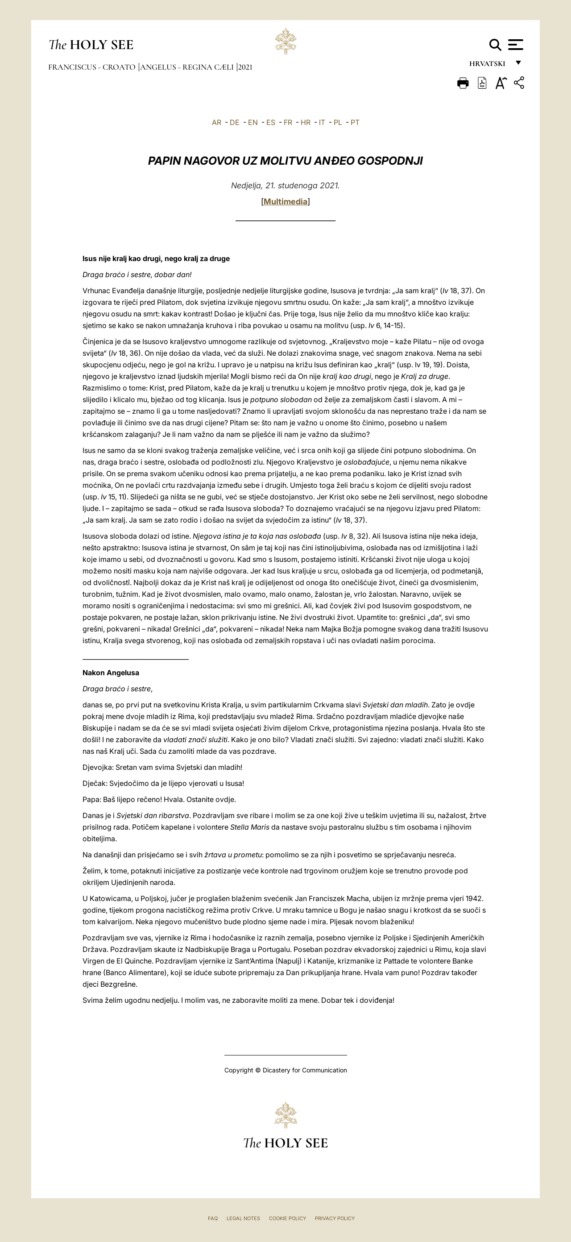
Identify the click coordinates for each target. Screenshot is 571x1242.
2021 (245, 67)
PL (338, 122)
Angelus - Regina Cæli (188, 67)
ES (270, 122)
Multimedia (285, 201)
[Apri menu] (514, 44)
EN (253, 122)
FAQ (213, 1218)
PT (355, 122)
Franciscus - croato (92, 67)
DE (235, 122)
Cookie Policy (287, 1218)
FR (288, 122)
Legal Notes (243, 1218)
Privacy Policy (335, 1218)
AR (216, 122)
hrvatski (489, 66)
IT (322, 122)
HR (305, 122)
